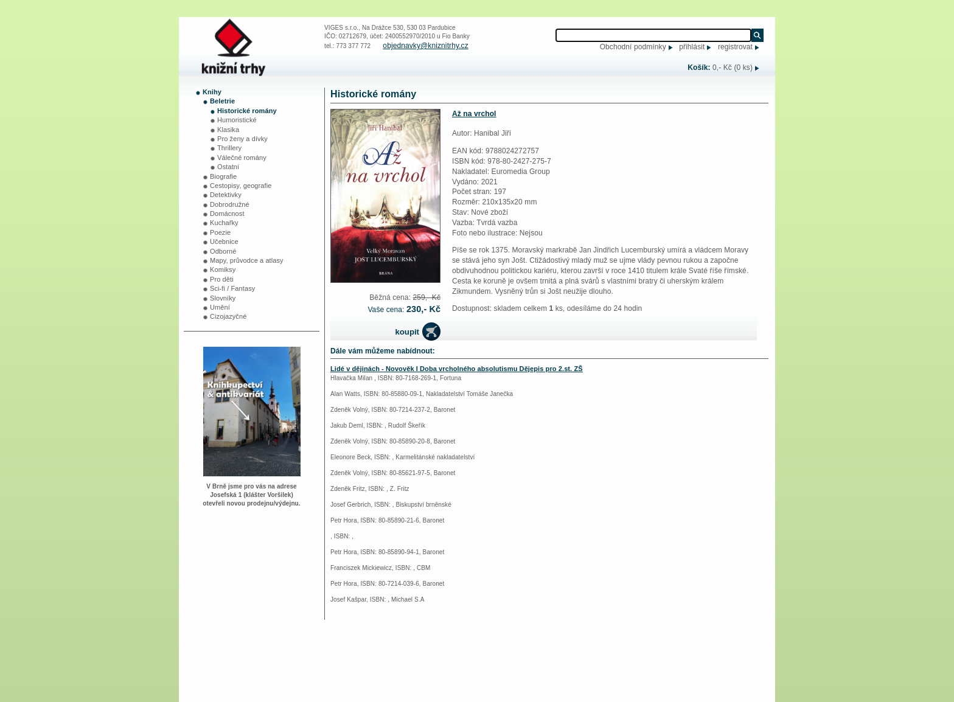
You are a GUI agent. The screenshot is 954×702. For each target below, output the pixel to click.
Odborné (223, 251)
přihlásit (692, 47)
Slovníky (222, 298)
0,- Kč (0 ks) (732, 67)
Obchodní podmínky (633, 47)
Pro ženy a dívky (242, 138)
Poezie (220, 232)
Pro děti (222, 279)
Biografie (223, 176)
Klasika (228, 129)
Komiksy (222, 269)
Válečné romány (241, 157)
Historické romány (247, 110)
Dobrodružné (229, 204)
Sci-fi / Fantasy (232, 288)
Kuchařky (224, 222)
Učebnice (224, 241)
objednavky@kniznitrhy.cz (425, 45)
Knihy (212, 92)
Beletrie (222, 101)
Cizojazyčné (228, 316)
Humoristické (237, 119)
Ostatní (228, 166)
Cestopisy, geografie (240, 185)
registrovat (735, 47)
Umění (220, 307)
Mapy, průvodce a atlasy (247, 260)
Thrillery (229, 147)
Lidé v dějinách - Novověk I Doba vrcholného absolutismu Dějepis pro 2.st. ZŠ (456, 368)
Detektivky (226, 194)
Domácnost (227, 213)
